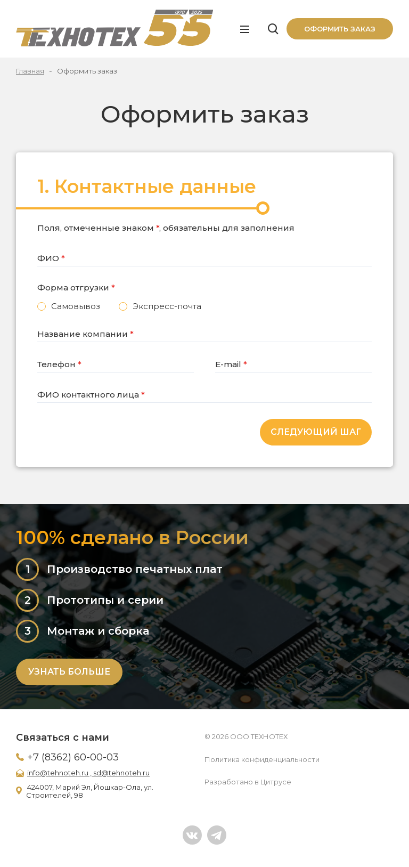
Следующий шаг (316, 432)
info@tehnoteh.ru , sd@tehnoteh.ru (88, 772)
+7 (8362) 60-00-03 (73, 757)
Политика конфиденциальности (262, 759)
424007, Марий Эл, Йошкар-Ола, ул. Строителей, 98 (89, 791)
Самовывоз (75, 306)
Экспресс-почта (167, 306)
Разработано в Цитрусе (247, 781)
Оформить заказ (339, 29)
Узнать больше (69, 672)
